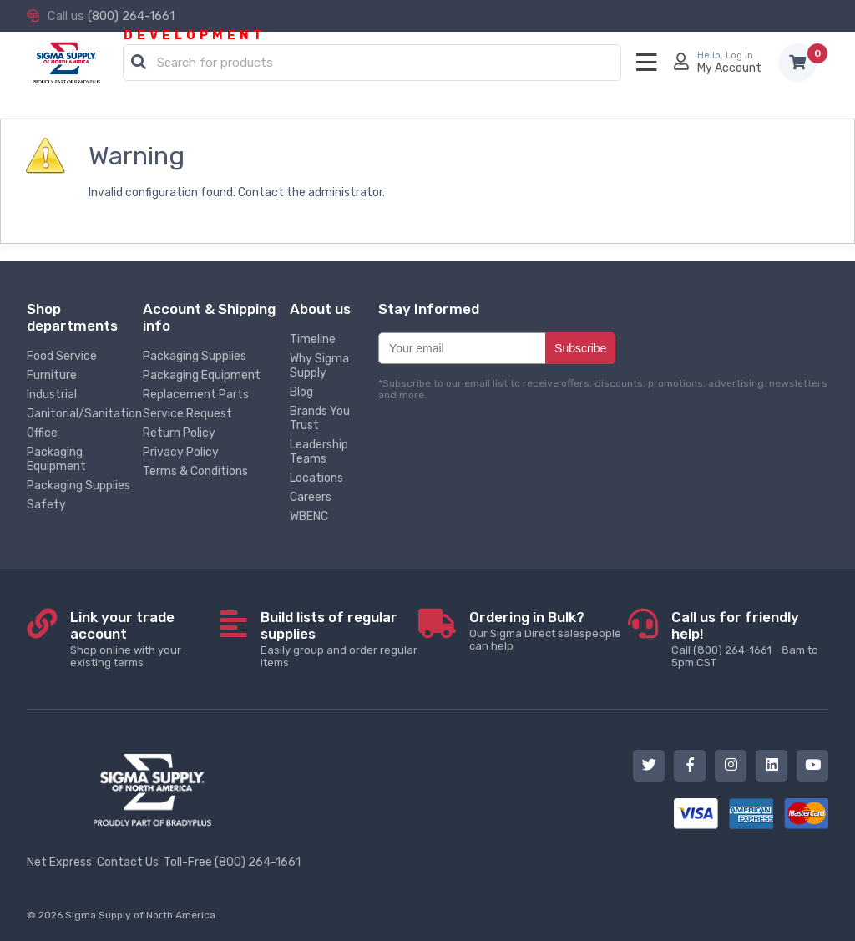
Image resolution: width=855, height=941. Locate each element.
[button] (138, 62)
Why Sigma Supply (319, 366)
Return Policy (179, 433)
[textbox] (376, 63)
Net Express (59, 862)
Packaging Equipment (56, 459)
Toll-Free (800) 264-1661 (232, 862)
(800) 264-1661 (131, 15)
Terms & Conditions (195, 471)
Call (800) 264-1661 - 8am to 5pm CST (749, 639)
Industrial (52, 394)
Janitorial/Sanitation (84, 414)
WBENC (309, 516)
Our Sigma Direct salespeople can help (548, 630)
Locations (316, 478)
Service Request (187, 414)
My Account (729, 68)
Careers (310, 497)
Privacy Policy (181, 452)
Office (42, 433)
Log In (739, 55)
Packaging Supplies (78, 485)
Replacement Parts (196, 394)
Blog (301, 392)
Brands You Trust (320, 418)
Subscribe (580, 348)
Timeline (313, 339)
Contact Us (128, 862)
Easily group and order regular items (339, 639)
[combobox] (372, 63)
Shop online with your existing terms (145, 639)
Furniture (52, 375)
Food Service (62, 356)
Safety (46, 505)
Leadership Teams (319, 452)
